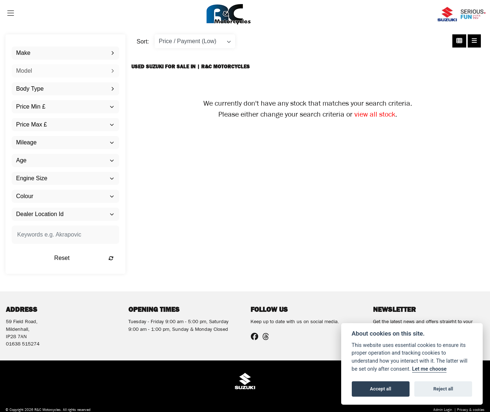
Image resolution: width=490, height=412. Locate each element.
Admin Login (442, 410)
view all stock (374, 115)
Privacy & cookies (471, 410)
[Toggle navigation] (10, 14)
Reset (83, 258)
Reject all (443, 389)
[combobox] (65, 53)
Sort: (143, 41)
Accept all (380, 389)
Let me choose (429, 369)
